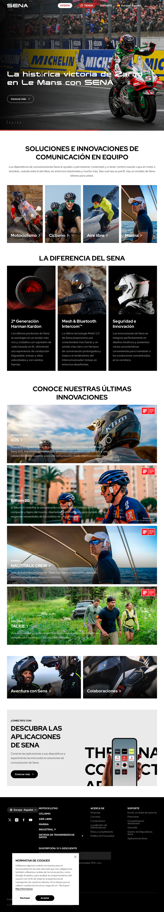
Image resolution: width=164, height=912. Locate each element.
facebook (23, 820)
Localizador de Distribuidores (99, 826)
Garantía (132, 827)
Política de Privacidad (102, 836)
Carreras (95, 816)
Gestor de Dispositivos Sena (139, 832)
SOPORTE (106, 5)
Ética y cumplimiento (102, 831)
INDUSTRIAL (46, 829)
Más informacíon (24, 888)
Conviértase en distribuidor (135, 822)
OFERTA (65, 5)
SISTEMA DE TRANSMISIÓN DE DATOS (57, 836)
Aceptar (45, 897)
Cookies (11, 899)
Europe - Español (23, 809)
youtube (30, 820)
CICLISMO (45, 813)
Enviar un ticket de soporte (142, 812)
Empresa (95, 812)
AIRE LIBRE (45, 819)
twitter (10, 820)
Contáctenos (98, 821)
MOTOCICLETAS (48, 808)
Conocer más (25, 229)
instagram (16, 820)
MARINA (44, 824)
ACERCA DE (97, 808)
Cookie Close (75, 856)
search (148, 5)
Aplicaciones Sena (137, 838)
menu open (155, 5)
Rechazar (25, 897)
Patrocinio (133, 816)
